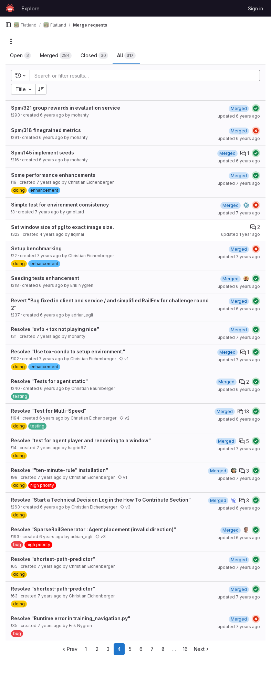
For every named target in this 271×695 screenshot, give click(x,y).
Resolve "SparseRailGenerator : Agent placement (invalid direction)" (93, 529)
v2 (124, 418)
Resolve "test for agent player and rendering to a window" (81, 440)
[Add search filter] (147, 75)
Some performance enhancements (53, 175)
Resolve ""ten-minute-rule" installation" (59, 470)
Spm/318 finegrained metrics (46, 130)
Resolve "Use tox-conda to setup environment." (68, 351)
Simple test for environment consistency (60, 205)
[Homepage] (10, 8)
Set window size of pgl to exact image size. (62, 227)
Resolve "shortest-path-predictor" (53, 559)
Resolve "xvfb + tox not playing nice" (55, 329)
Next (202, 649)
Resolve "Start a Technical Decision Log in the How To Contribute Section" (101, 500)
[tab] (20, 55)
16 (185, 649)
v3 (125, 507)
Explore (31, 8)
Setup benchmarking (36, 248)
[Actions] (11, 41)
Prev (69, 649)
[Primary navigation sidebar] (8, 24)
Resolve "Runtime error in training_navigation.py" (70, 618)
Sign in (255, 8)
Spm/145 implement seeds (42, 152)
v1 (123, 358)
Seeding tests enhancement (45, 278)
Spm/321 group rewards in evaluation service (65, 108)
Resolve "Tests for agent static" (49, 381)
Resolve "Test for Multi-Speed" (48, 411)
